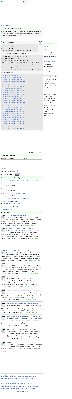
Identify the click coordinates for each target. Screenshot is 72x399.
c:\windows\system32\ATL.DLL (11, 77)
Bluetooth (19, 376)
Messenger (32, 378)
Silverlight (21, 379)
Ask (32, 384)
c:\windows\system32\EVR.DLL (11, 110)
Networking (10, 379)
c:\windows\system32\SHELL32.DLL (12, 112)
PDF (16, 379)
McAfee (11, 378)
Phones (20, 389)
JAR (23, 387)
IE (1, 378)
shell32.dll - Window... (50, 105)
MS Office (4, 379)
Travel (25, 389)
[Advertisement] (22, 14)
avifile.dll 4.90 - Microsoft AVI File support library (16, 200)
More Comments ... (6, 210)
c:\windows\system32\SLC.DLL (11, 104)
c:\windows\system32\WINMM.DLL (11, 115)
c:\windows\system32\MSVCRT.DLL (12, 75)
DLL (26, 387)
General (39, 376)
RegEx (3, 389)
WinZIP (31, 381)
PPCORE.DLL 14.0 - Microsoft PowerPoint (14, 189)
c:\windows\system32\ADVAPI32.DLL (13, 87)
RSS (25, 384)
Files (29, 387)
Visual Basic (4, 381)
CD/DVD (29, 376)
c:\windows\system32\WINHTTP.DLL (12, 117)
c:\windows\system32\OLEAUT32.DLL (13, 91)
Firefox (34, 376)
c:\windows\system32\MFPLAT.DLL (12, 79)
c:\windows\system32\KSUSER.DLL (12, 96)
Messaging (25, 378)
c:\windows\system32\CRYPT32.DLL (12, 123)
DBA (13, 387)
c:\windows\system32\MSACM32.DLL (12, 121)
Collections (15, 384)
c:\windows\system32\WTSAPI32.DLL (13, 106)
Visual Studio (13, 381)
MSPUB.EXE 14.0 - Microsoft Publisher (14, 205)
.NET (2, 376)
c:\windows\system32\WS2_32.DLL (12, 108)
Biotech (15, 389)
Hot (6, 384)
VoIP (19, 381)
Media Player (17, 378)
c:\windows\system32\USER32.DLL (12, 85)
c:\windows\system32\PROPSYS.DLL (12, 127)
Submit (17, 175)
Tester (3, 387)
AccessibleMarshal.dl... (50, 76)
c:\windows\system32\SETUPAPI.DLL (13, 129)
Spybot (27, 379)
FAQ (29, 389)
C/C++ (24, 376)
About (9, 384)
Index (21, 384)
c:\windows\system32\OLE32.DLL (11, 89)
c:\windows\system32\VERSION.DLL (12, 83)
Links (7, 389)
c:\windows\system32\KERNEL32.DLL (13, 81)
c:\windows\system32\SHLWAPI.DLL (12, 94)
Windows (18, 387)
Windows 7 (9, 25)
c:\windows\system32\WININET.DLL (12, 113)
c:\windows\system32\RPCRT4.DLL (12, 92)
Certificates (35, 387)
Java (6, 378)
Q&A (11, 389)
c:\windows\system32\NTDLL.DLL (11, 100)
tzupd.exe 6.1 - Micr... (50, 46)
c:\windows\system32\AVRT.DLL (11, 98)
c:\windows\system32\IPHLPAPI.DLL (13, 125)
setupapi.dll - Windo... (50, 92)
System (32, 379)
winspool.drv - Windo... (50, 61)
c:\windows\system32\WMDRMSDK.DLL (13, 102)
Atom (28, 384)
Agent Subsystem (9, 376)
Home (2, 25)
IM (3, 378)
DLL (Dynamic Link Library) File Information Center (17, 194)
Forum (33, 389)
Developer (8, 387)
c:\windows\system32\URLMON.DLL (12, 119)
